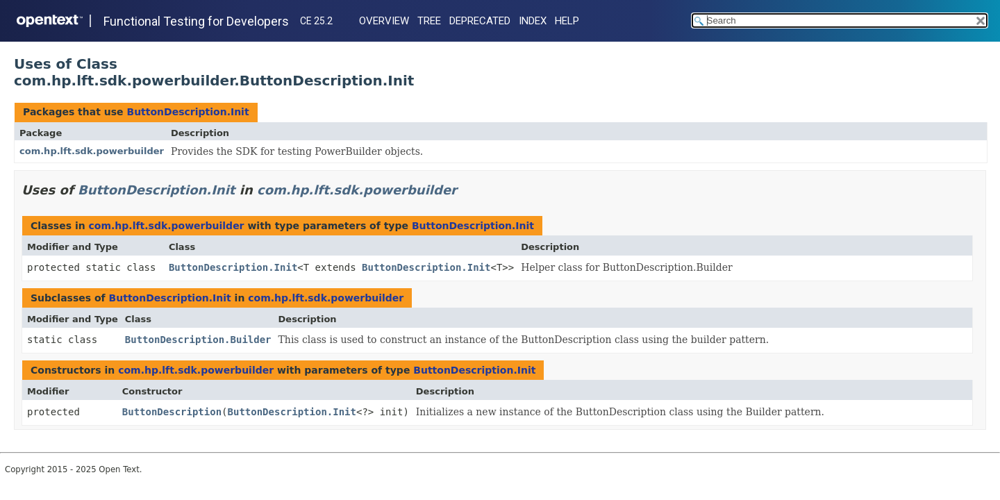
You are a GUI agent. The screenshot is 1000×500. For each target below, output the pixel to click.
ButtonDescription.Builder (198, 339)
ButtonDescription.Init (187, 111)
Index (533, 21)
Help (567, 21)
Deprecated (479, 21)
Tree (429, 21)
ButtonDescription (172, 411)
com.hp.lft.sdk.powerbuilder (91, 151)
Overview (384, 21)
